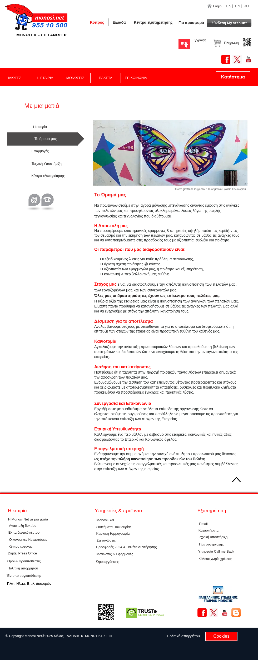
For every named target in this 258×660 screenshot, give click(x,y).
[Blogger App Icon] (236, 612)
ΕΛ (228, 6)
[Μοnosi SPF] (105, 520)
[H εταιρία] (40, 127)
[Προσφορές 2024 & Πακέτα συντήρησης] (126, 547)
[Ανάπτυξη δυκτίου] (22, 526)
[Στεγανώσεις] (106, 541)
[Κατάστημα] (233, 77)
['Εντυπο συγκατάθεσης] (24, 576)
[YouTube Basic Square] (248, 59)
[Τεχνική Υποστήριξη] (47, 164)
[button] (119, 22)
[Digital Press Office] (22, 553)
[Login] (217, 6)
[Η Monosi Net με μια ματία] (28, 519)
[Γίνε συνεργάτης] (211, 544)
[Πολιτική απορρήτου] (23, 568)
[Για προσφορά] (191, 22)
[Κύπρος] (97, 22)
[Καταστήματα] (208, 530)
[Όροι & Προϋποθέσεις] (24, 561)
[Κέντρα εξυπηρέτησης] (153, 22)
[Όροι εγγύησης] (107, 562)
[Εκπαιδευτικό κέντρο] (24, 533)
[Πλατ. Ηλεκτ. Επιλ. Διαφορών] (29, 583)
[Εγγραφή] (199, 40)
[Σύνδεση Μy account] (229, 23)
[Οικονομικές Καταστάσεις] (28, 539)
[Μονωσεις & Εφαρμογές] (114, 554)
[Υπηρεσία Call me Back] (216, 551)
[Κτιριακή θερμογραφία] (113, 533)
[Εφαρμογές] (40, 151)
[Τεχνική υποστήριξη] (213, 537)
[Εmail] (203, 524)
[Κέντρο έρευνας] (20, 546)
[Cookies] (221, 636)
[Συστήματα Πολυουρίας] (113, 527)
